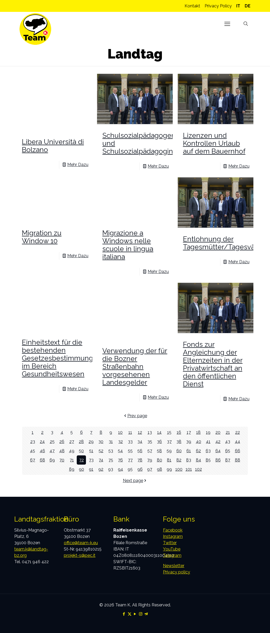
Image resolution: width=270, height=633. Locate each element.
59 (169, 450)
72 (81, 459)
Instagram (173, 536)
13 (150, 432)
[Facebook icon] (124, 614)
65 (227, 450)
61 (188, 450)
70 (61, 459)
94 (120, 469)
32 (120, 441)
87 (227, 459)
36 (159, 441)
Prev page (135, 415)
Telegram (172, 555)
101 (189, 469)
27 (71, 441)
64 (218, 450)
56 (139, 450)
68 (42, 459)
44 (237, 441)
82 (178, 459)
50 (81, 450)
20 (217, 432)
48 (62, 450)
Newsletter (173, 565)
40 (198, 441)
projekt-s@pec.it (79, 555)
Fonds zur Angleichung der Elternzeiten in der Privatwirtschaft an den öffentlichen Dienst (213, 364)
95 (130, 469)
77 (130, 459)
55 (130, 450)
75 (110, 459)
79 (149, 459)
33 (130, 441)
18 (198, 432)
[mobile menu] (227, 23)
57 (149, 450)
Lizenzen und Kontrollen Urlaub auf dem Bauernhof (214, 143)
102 (198, 469)
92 (100, 469)
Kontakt (192, 5)
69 (52, 459)
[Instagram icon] (141, 614)
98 (159, 469)
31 (111, 441)
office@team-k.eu (81, 542)
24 (42, 441)
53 (110, 450)
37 (169, 441)
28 (81, 441)
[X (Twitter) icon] (130, 614)
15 (169, 432)
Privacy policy (176, 571)
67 (32, 459)
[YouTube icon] (135, 614)
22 (237, 432)
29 (91, 441)
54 (120, 450)
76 (120, 459)
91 (91, 469)
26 (61, 441)
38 (178, 441)
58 (159, 450)
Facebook (172, 530)
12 (140, 432)
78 (139, 459)
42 (217, 441)
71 (72, 459)
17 (189, 432)
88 (237, 459)
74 (101, 459)
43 (227, 441)
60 (179, 450)
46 (42, 450)
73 (91, 459)
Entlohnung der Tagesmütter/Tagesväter (223, 243)
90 (81, 469)
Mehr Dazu (77, 164)
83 (188, 459)
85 (208, 459)
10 (120, 432)
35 (149, 441)
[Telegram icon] (146, 614)
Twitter (170, 542)
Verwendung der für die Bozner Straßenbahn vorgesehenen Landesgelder (134, 366)
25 (52, 441)
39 (188, 441)
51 (91, 450)
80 (159, 459)
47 (52, 450)
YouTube (171, 549)
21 (228, 432)
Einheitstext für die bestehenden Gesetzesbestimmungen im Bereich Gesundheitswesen (62, 358)
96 (140, 469)
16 (179, 432)
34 (139, 441)
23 (32, 441)
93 (110, 469)
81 (169, 459)
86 (218, 459)
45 (32, 450)
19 (208, 432)
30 (100, 441)
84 (198, 459)
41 (208, 441)
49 (71, 450)
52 (101, 450)
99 (169, 469)
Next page (135, 480)
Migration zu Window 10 (41, 237)
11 (130, 432)
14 (159, 432)
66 (237, 450)
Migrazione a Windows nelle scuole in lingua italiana (127, 245)
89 (71, 469)
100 (178, 469)
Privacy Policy (218, 5)
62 (198, 450)
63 (208, 450)
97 (149, 469)
